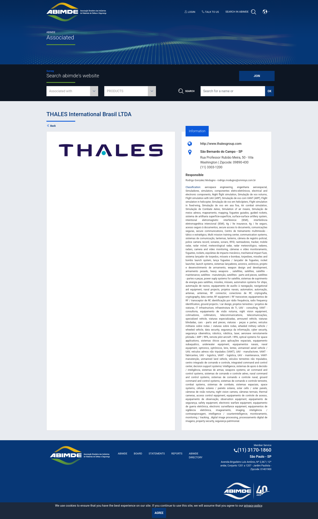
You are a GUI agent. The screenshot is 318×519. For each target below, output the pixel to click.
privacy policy (253, 505)
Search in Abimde (240, 12)
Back (51, 125)
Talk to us (210, 11)
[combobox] (72, 91)
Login (190, 11)
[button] (266, 12)
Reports (177, 453)
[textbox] (72, 91)
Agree (159, 513)
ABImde (122, 453)
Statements (157, 453)
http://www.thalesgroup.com (221, 144)
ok (270, 91)
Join (257, 76)
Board (138, 453)
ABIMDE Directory (195, 455)
